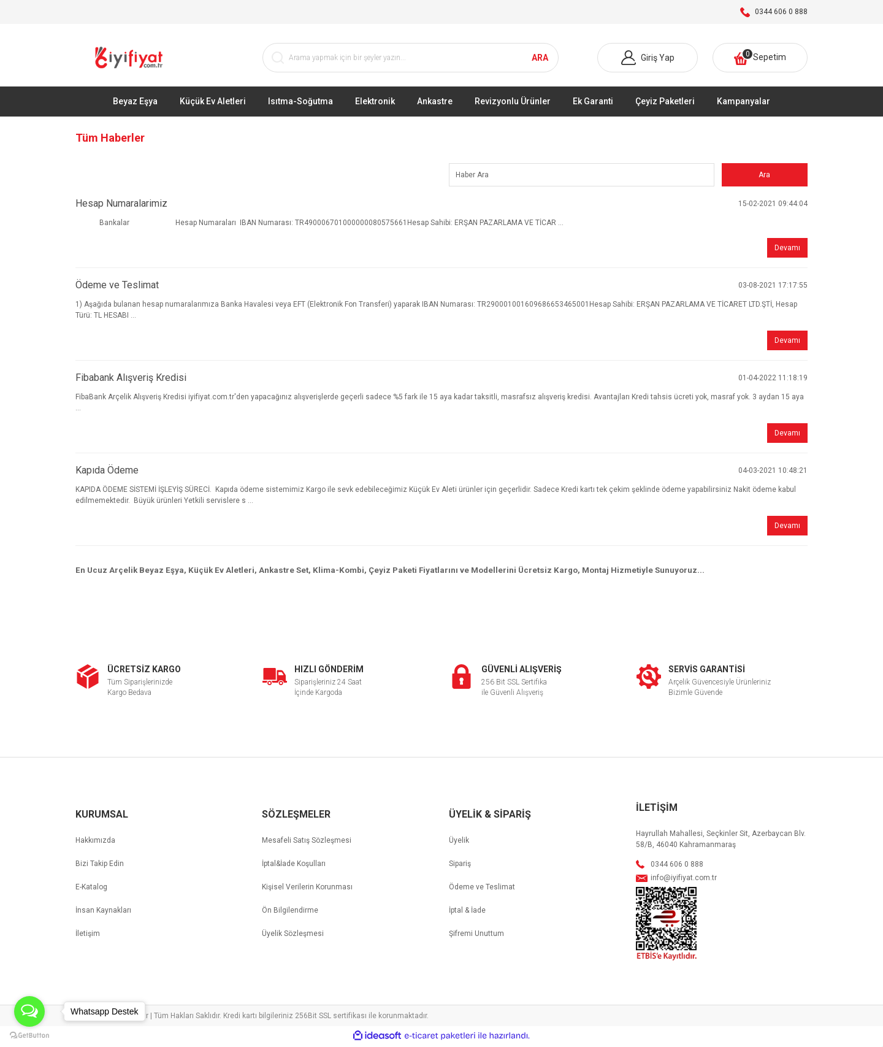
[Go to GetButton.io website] (29, 1034)
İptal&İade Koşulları (294, 866)
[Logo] (130, 59)
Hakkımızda (95, 842)
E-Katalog (91, 889)
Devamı (787, 250)
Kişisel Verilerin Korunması (307, 889)
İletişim (87, 936)
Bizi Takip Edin (99, 866)
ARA (540, 59)
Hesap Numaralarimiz (121, 206)
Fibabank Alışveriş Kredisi (130, 380)
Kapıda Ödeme (107, 472)
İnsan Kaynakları (103, 912)
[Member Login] (647, 59)
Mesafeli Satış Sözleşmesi (306, 842)
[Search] (410, 59)
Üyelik (459, 842)
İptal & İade (467, 912)
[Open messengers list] (29, 1011)
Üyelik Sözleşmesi (293, 936)
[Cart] (760, 59)
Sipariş (460, 866)
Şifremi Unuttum (476, 936)
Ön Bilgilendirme (290, 912)
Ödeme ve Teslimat (117, 287)
